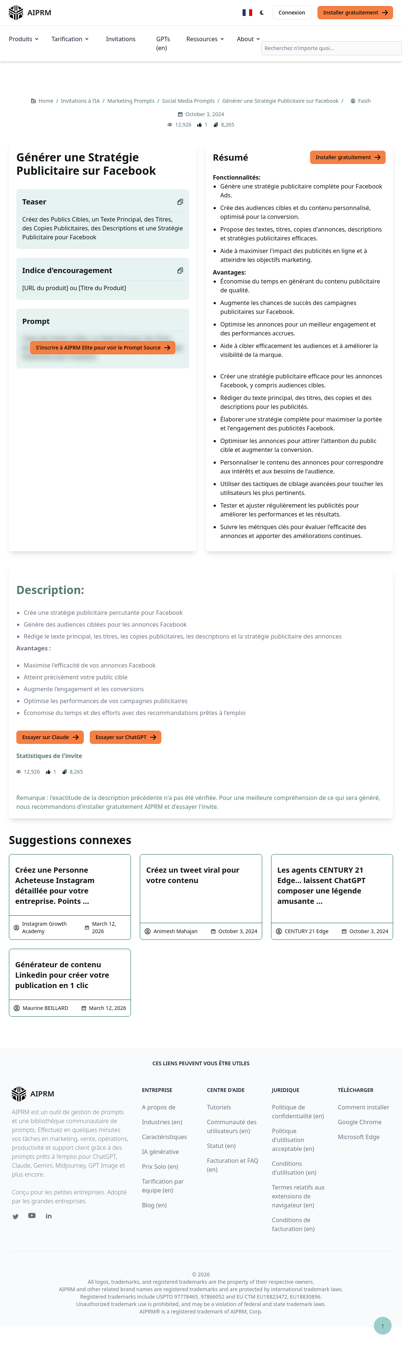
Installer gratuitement (356, 12)
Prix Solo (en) (160, 1166)
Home (47, 100)
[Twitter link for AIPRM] (15, 1216)
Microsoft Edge (359, 1137)
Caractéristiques (164, 1137)
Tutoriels (219, 1107)
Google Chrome (360, 1122)
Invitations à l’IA (81, 100)
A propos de (158, 1107)
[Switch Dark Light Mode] (262, 13)
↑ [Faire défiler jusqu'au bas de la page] (383, 1326)
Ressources (205, 39)
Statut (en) (221, 1146)
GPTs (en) (163, 43)
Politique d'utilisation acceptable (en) (293, 1140)
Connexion (292, 12)
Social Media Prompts (189, 100)
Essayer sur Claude (50, 737)
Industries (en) (162, 1122)
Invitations (120, 39)
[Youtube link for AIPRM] (32, 1217)
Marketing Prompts (131, 100)
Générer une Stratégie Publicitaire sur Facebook (281, 100)
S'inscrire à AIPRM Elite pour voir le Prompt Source (103, 347)
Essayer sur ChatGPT (126, 737)
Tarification (71, 39)
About (249, 39)
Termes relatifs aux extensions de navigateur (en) (298, 1196)
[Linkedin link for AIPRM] (50, 1217)
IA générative (160, 1152)
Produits (24, 39)
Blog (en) (154, 1205)
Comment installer (363, 1107)
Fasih (364, 100)
